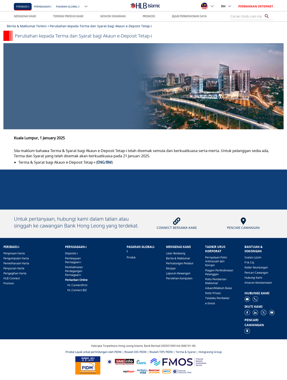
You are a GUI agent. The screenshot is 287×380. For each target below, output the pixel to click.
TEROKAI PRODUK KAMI (68, 16)
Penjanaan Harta (14, 253)
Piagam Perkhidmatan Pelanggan (219, 272)
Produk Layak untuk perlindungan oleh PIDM (93, 352)
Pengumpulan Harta (16, 258)
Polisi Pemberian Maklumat (215, 281)
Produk (131, 257)
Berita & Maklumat (178, 258)
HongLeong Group (210, 352)
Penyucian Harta (13, 268)
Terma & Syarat (186, 352)
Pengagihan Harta (14, 273)
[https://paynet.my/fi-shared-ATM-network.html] (166, 371)
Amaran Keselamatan (258, 283)
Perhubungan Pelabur (180, 263)
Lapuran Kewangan (178, 273)
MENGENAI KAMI (25, 16)
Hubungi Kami (253, 278)
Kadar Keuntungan (256, 267)
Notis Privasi (213, 293)
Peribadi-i (22, 6)
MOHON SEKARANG (113, 16)
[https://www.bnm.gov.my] (109, 362)
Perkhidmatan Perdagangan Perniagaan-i (74, 271)
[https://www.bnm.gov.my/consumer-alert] (182, 371)
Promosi (8, 283)
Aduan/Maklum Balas (218, 288)
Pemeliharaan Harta (16, 263)
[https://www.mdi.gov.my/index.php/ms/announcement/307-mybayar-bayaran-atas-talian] (129, 371)
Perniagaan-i (42, 6)
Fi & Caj (249, 262)
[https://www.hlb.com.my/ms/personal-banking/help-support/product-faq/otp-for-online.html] (148, 371)
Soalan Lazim (252, 257)
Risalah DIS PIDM (135, 352)
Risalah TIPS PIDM (161, 352)
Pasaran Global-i (67, 6)
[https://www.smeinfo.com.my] (124, 361)
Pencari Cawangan (256, 273)
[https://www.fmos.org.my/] (178, 361)
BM (226, 6)
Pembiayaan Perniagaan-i (73, 260)
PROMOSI (149, 16)
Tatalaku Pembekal (217, 298)
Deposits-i (71, 253)
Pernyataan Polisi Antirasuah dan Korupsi (216, 261)
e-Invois (210, 303)
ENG (101, 162)
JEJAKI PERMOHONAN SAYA (189, 16)
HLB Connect (11, 278)
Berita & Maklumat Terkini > (28, 26)
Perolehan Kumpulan (179, 278)
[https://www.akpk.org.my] (141, 362)
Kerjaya (171, 268)
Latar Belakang (175, 253)
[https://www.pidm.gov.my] (87, 365)
